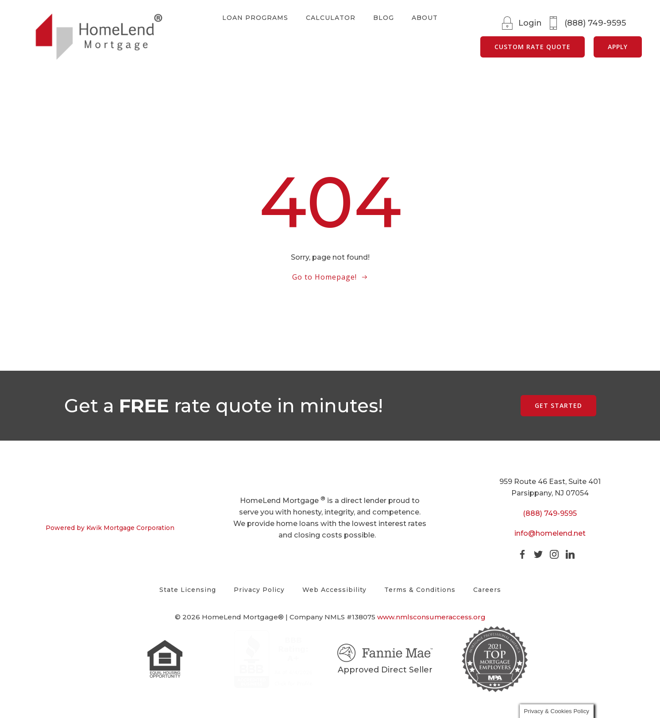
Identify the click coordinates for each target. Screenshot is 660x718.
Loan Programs (255, 18)
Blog (383, 18)
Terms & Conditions (419, 590)
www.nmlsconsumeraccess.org (431, 624)
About (425, 18)
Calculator (330, 18)
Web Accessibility (334, 590)
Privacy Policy (259, 590)
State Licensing (187, 590)
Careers (487, 590)
